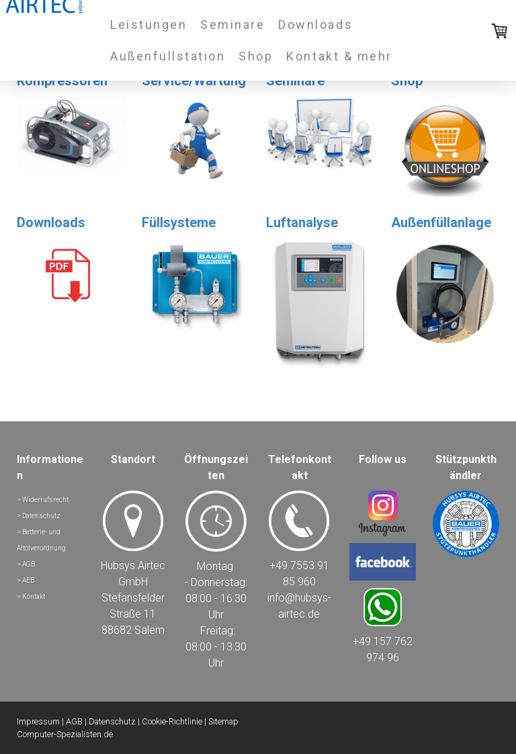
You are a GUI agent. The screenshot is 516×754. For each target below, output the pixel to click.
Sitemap (223, 721)
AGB (74, 721)
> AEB (25, 580)
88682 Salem (133, 630)
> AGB (26, 564)
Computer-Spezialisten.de (65, 734)
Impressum (38, 721)
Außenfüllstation (167, 56)
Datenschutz (112, 721)
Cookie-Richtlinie (172, 721)
